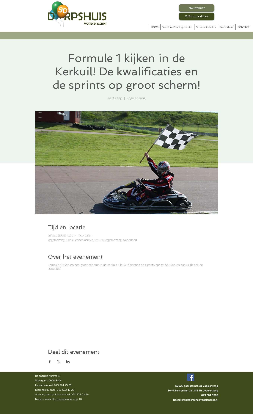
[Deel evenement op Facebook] (49, 361)
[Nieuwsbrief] (196, 8)
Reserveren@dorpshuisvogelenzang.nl (195, 399)
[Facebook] (190, 377)
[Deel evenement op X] (59, 361)
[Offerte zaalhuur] (196, 16)
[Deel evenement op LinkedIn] (68, 361)
